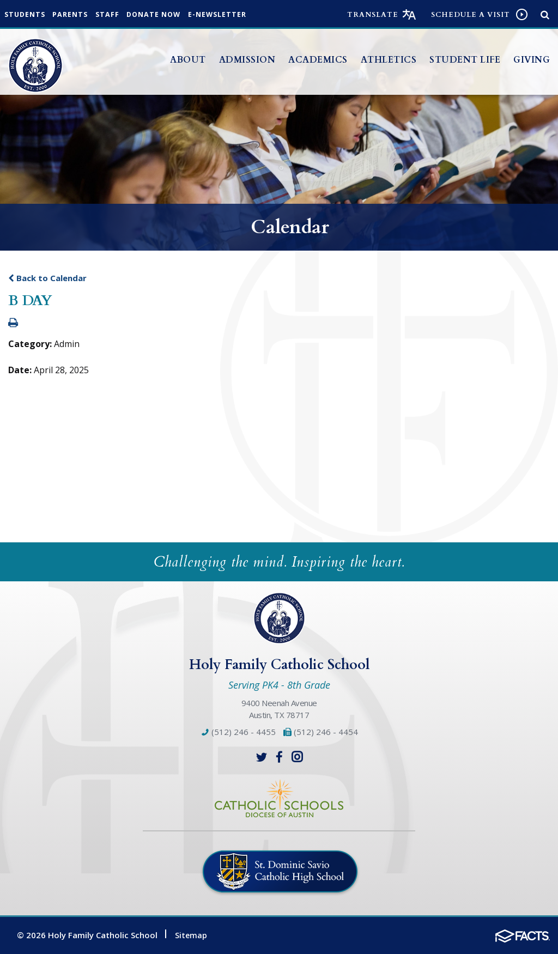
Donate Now (170, 15)
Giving (531, 60)
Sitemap (191, 934)
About (188, 60)
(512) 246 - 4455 (238, 731)
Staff (119, 15)
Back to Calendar (47, 277)
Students (27, 15)
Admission (247, 60)
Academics (318, 60)
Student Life (464, 60)
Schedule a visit (470, 15)
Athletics (389, 60)
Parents (78, 15)
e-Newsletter (239, 15)
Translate (372, 15)
